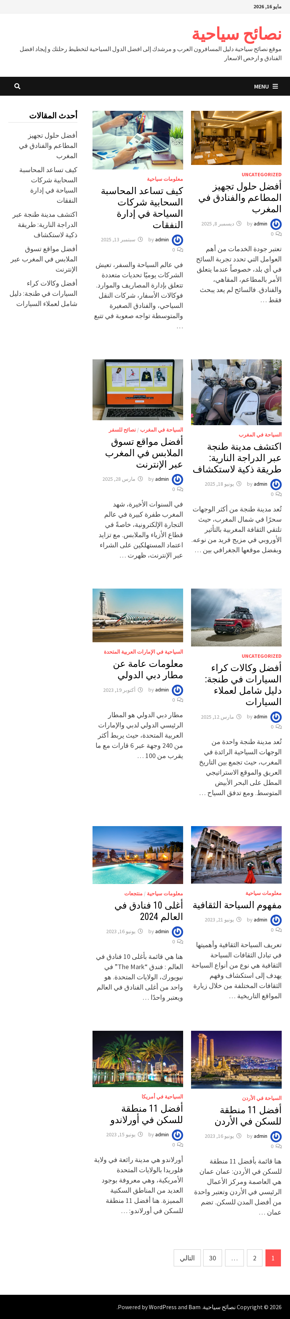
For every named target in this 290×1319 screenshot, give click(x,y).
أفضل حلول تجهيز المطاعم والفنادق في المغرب (240, 197)
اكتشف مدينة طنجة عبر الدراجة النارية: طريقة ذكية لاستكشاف (237, 458)
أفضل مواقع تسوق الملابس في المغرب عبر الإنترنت (144, 453)
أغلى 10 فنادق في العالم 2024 (148, 911)
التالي (187, 1258)
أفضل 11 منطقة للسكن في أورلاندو (146, 1114)
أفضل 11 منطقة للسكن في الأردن (248, 1116)
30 (212, 1258)
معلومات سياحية (165, 179)
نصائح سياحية (236, 33)
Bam (194, 1307)
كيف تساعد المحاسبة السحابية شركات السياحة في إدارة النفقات (142, 207)
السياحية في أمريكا (162, 1096)
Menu (266, 86)
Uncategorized (262, 174)
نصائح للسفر (122, 429)
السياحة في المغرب (260, 434)
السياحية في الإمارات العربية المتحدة (143, 651)
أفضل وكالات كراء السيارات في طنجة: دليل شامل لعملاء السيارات (243, 684)
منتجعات (133, 893)
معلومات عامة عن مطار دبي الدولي (148, 669)
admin (260, 223)
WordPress (163, 1307)
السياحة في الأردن (262, 1098)
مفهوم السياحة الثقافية (237, 905)
